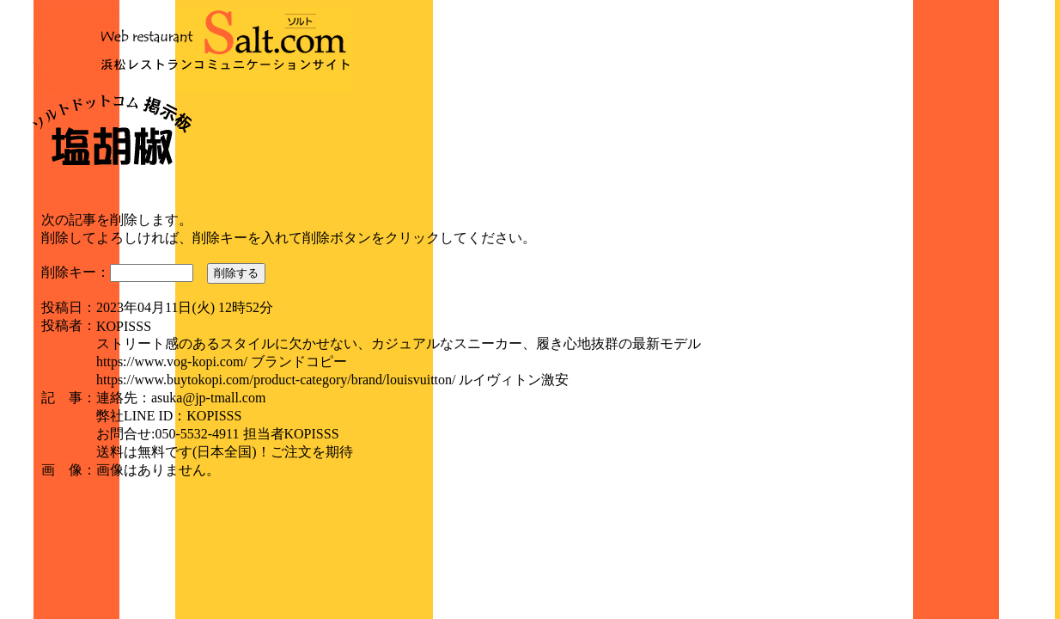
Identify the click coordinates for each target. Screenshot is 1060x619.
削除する (236, 273)
